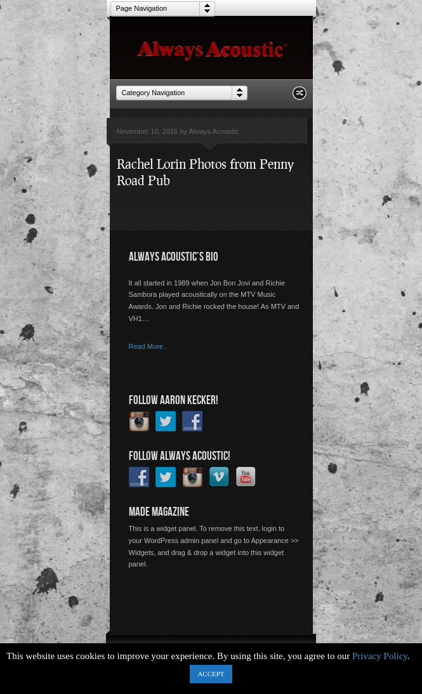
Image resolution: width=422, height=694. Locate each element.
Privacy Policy (379, 656)
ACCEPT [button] (210, 674)
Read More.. (148, 346)
